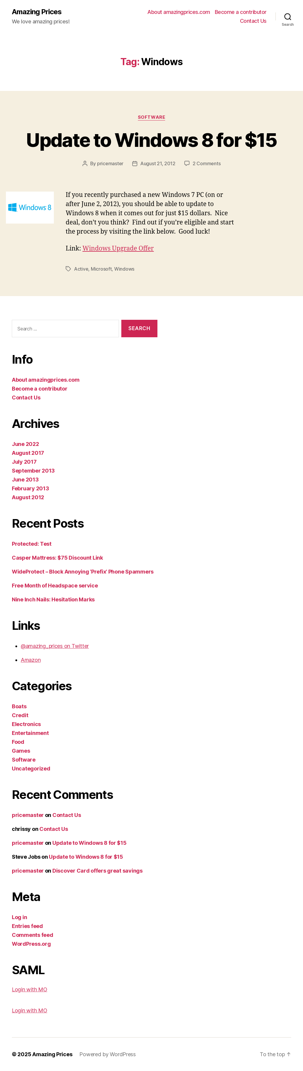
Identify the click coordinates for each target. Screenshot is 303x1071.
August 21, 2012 (157, 163)
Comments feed (32, 935)
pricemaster (110, 163)
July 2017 (24, 462)
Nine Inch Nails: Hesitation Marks (53, 599)
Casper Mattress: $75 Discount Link (57, 558)
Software (151, 117)
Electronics (26, 724)
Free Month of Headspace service (55, 585)
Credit (20, 715)
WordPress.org (31, 944)
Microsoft (101, 269)
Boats (19, 706)
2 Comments (206, 163)
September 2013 (33, 471)
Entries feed (27, 926)
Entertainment (30, 733)
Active (81, 269)
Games (21, 751)
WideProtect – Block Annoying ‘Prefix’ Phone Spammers (83, 572)
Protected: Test (31, 544)
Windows (124, 269)
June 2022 (25, 444)
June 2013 (25, 479)
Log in (19, 917)
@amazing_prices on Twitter (55, 646)
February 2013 (30, 488)
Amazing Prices (37, 11)
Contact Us (253, 21)
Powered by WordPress (107, 1054)
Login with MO (29, 989)
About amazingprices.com (178, 12)
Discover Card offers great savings (97, 871)
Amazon (31, 660)
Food (18, 742)
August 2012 (28, 497)
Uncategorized (31, 768)
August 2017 (28, 453)
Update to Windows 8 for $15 (151, 140)
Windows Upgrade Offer (118, 249)
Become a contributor (241, 12)
